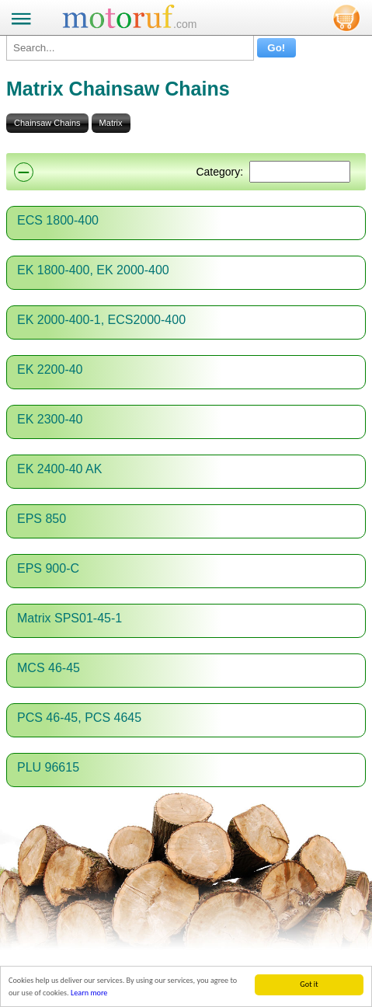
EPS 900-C (48, 568)
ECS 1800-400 (58, 220)
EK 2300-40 (50, 419)
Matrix (111, 122)
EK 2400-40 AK (59, 469)
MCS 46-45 (48, 667)
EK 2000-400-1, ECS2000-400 (101, 319)
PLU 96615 (48, 767)
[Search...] (130, 48)
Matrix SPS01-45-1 (69, 618)
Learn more (89, 993)
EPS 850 (41, 518)
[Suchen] (299, 172)
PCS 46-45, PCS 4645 (79, 717)
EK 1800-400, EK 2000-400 (93, 270)
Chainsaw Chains (47, 122)
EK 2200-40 (50, 369)
